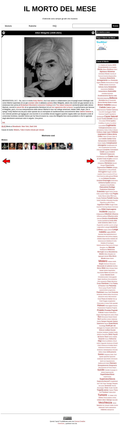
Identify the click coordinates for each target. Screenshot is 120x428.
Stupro (114, 367)
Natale (102, 270)
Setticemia (112, 339)
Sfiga (100, 341)
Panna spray (102, 288)
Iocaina (100, 220)
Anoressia (114, 80)
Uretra (114, 397)
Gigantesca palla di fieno (107, 202)
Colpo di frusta (107, 136)
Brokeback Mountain (28, 105)
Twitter (112, 395)
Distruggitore (102, 172)
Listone (110, 229)
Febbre (107, 193)
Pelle (109, 292)
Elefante (106, 178)
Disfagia (114, 167)
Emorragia (106, 180)
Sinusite (115, 350)
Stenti (108, 363)
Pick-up (114, 299)
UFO (115, 395)
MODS (113, 232)
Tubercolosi (112, 392)
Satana (115, 321)
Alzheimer (111, 71)
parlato (49, 103)
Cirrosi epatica (111, 121)
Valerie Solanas (86, 112)
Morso (99, 268)
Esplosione (103, 189)
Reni (99, 317)
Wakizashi (102, 407)
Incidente (103, 211)
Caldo (113, 107)
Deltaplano (101, 163)
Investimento (113, 218)
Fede (110, 193)
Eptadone (103, 185)
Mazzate (111, 247)
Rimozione (105, 317)
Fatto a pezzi (100, 193)
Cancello (101, 112)
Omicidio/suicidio (103, 277)
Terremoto (108, 385)
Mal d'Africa (109, 236)
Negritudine (111, 270)
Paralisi (109, 288)
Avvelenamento (103, 95)
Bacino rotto (113, 95)
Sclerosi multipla (104, 330)
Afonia (99, 69)
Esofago (112, 187)
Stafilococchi (102, 363)
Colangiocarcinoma (105, 128)
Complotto (106, 149)
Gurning (104, 207)
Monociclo (113, 264)
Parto (106, 292)
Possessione (101, 308)
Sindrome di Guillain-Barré (109, 345)
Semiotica (105, 334)
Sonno (101, 354)
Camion (108, 109)
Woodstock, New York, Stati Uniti (24, 126)
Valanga (109, 400)
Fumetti (110, 198)
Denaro (114, 163)
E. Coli (101, 178)
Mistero (16, 130)
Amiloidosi (102, 74)
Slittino (101, 352)
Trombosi (105, 392)
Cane (114, 112)
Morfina (115, 266)
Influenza (115, 214)
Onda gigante (112, 277)
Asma (106, 87)
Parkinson (100, 292)
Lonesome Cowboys (44, 105)
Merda (106, 252)
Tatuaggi (109, 383)
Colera (106, 130)
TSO (101, 383)
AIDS (114, 65)
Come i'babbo (102, 143)
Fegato (115, 194)
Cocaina (107, 123)
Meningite (100, 252)
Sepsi (106, 336)
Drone (116, 176)
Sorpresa (107, 354)
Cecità (104, 118)
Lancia (111, 225)
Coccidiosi (113, 123)
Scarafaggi (102, 326)
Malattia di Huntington (107, 243)
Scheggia (100, 328)
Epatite (107, 183)
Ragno (98, 315)
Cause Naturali (111, 116)
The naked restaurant (64, 105)
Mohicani (106, 264)
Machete (100, 234)
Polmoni (101, 305)
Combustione (111, 141)
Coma (109, 139)
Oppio (99, 279)
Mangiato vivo (104, 247)
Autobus (111, 89)
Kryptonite (100, 225)
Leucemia (113, 227)
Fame (111, 191)
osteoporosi (110, 409)
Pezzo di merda (106, 299)
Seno (110, 334)
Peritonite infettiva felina (104, 294)
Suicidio (101, 370)
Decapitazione (110, 161)
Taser (104, 383)
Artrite (101, 84)
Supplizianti (114, 381)
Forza (114, 196)
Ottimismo (114, 281)
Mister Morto (110, 258)
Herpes (109, 207)
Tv (108, 395)
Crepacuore (111, 154)
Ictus (103, 209)
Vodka (111, 405)
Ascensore (112, 84)
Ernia (108, 185)
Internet (99, 218)
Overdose (105, 283)
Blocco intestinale (110, 100)
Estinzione (111, 189)
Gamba (115, 198)
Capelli (107, 114)
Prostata (108, 310)
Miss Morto (112, 256)
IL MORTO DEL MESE (60, 9)
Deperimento (109, 165)
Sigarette (103, 343)
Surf (98, 383)
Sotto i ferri (113, 354)
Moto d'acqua (110, 268)
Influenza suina (113, 216)
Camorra (115, 109)
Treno (116, 390)
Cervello (109, 119)
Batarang (106, 98)
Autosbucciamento (107, 93)
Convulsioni (114, 149)
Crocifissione (100, 156)
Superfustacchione (107, 374)
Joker (110, 223)
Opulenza (104, 279)
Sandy (99, 321)
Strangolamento (103, 365)
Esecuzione (104, 187)
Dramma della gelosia (106, 176)
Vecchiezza (105, 402)
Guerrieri (99, 207)
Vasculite (114, 400)
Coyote (107, 152)
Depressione (101, 167)
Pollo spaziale (113, 303)
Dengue (102, 165)
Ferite (100, 196)
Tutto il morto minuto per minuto (32, 130)
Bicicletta (102, 100)
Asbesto (106, 84)
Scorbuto (99, 332)
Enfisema (102, 183)
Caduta (102, 107)
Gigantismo (101, 204)
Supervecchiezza (107, 379)
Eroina (112, 185)
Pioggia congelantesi (109, 301)
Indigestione (111, 212)
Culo (106, 156)
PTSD (111, 283)
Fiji (111, 196)
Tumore (102, 394)
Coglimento (111, 125)
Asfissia (101, 87)
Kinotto (114, 223)
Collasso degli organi (104, 132)
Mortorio (8, 26)
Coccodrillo (102, 125)
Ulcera (101, 397)
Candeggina (108, 112)
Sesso (107, 339)
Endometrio (114, 180)
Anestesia (103, 78)
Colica (110, 130)
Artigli (116, 82)
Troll (100, 392)
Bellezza (113, 98)
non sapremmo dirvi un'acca (62, 107)
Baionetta (100, 98)
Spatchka (106, 356)
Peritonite (115, 292)
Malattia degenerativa (103, 238)
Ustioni (99, 400)
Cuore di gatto (107, 158)
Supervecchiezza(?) (103, 381)
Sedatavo (106, 332)
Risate (110, 317)
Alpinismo (103, 71)
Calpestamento (101, 109)
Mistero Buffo (112, 261)
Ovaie (99, 283)
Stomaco (113, 363)
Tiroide (111, 388)
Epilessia (113, 183)
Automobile (112, 91)
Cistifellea (101, 123)
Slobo (104, 352)
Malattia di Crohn (111, 241)
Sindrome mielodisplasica (104, 350)
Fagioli (107, 191)
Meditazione (103, 249)
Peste (99, 299)
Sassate (109, 321)
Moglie (101, 264)
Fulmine (104, 198)
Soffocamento (111, 352)
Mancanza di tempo (112, 245)
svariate (31, 103)
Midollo (101, 254)
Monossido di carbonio (104, 266)
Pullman (101, 312)
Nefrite (106, 270)
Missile (103, 258)
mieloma (103, 409)
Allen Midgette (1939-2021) (48, 33)
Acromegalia (112, 67)
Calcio (108, 107)
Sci (104, 328)
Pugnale (114, 310)
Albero (105, 69)
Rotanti (115, 317)
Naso (116, 268)
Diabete (109, 167)
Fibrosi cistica (106, 196)
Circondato (102, 121)
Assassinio (112, 87)
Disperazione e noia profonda (107, 169)
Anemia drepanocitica (109, 76)
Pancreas (112, 286)
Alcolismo (110, 69)
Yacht (106, 407)
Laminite (105, 225)
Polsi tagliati (108, 305)
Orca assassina (112, 279)
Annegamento (102, 80)
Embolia (99, 180)
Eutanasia (101, 191)
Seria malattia (113, 336)
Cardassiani (100, 116)
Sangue (103, 321)
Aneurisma (111, 78)
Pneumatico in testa (103, 303)
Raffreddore (112, 312)
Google (111, 204)
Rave (116, 315)
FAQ (55, 26)
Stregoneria (113, 365)
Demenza (108, 163)
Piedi (100, 301)
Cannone (101, 114)
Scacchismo (113, 323)
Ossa (109, 281)
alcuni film (20, 107)
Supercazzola (109, 372)
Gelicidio (103, 200)
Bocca (100, 102)
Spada (101, 356)
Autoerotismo (102, 91)
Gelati (98, 200)
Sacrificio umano (106, 319)
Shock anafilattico (107, 341)
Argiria (98, 82)
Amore (107, 74)
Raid (102, 315)
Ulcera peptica (107, 397)
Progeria (114, 308)
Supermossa (107, 376)
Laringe (115, 225)
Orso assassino (102, 281)
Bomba (105, 102)
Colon (100, 136)
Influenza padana (102, 216)
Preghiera (108, 308)
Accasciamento (103, 67)
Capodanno (112, 114)
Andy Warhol (38, 101)
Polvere (115, 305)
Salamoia (114, 319)
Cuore (110, 156)
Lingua (105, 229)
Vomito (116, 405)
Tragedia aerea (102, 390)
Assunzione (104, 89)
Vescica (99, 405)
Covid (102, 152)
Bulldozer (114, 105)
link (3, 123)
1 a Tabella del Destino (105, 65)
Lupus (109, 232)
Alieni (115, 69)
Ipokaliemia (105, 220)
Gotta (115, 204)
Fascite (115, 191)
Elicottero (112, 178)
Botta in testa (112, 102)
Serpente (101, 339)
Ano (109, 80)
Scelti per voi (111, 326)
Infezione (108, 214)
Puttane (106, 312)
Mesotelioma (113, 252)
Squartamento (110, 361)
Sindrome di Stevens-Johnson (107, 347)
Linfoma (100, 230)
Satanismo (100, 323)
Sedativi (111, 332)
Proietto (100, 310)
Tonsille (115, 388)
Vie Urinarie (105, 405)
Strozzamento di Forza (105, 367)
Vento (114, 403)
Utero (104, 400)
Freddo (99, 198)
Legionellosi (100, 227)
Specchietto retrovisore (110, 359)
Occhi (112, 275)
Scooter (113, 330)
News (106, 272)
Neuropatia (100, 272)
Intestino (105, 218)
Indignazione (100, 214)
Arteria (103, 82)
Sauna (106, 323)
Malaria (115, 236)
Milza (106, 254)
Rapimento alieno (109, 315)
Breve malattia (104, 105)
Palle (107, 286)
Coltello (103, 139)
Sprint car (103, 361)
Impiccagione (111, 209)
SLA (99, 319)
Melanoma (111, 249)
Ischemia (105, 223)
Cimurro (115, 118)
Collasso (115, 130)
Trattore (111, 390)
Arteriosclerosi (110, 82)
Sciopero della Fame (111, 328)
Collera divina (112, 134)
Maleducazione (101, 245)
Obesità (107, 275)
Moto (103, 268)
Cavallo (99, 118)
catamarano (112, 407)
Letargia (107, 227)
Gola (107, 205)
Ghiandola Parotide (112, 200)
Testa (106, 388)
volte (36, 103)
